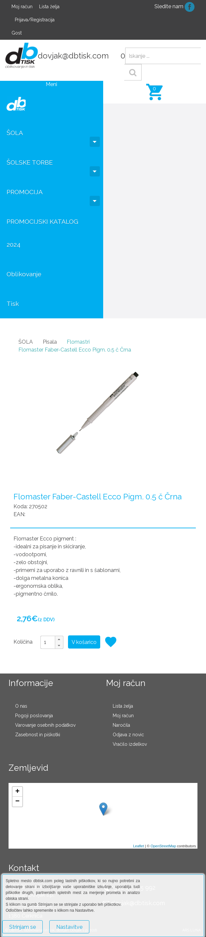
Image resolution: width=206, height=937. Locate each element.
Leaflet (138, 846)
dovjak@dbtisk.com (73, 55)
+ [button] (17, 792)
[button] (59, 639)
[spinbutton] (51, 642)
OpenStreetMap (163, 846)
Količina (23, 642)
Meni (51, 84)
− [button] (17, 802)
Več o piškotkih (113, 924)
